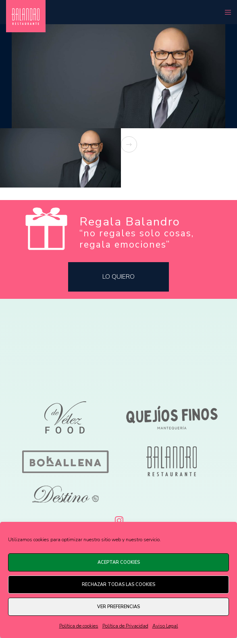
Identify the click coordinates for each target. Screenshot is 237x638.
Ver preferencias (118, 607)
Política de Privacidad (125, 626)
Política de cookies (78, 626)
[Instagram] (118, 519)
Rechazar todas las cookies (118, 585)
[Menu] (225, 12)
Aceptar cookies (119, 562)
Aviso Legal (165, 626)
